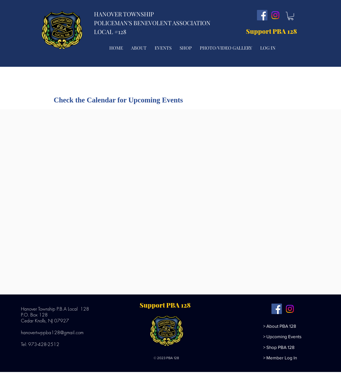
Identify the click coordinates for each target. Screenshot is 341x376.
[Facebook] (262, 15)
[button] (291, 16)
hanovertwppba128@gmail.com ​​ (53, 332)
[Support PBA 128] (272, 31)
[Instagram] (275, 15)
